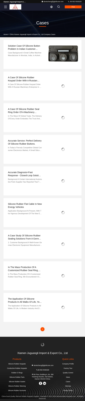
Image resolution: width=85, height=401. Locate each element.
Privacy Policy (68, 390)
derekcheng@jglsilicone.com (52, 1)
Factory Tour (68, 368)
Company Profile (68, 364)
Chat (73, 7)
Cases (68, 381)
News (68, 377)
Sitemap (68, 386)
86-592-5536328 (74, 1)
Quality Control (68, 373)
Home (6, 34)
